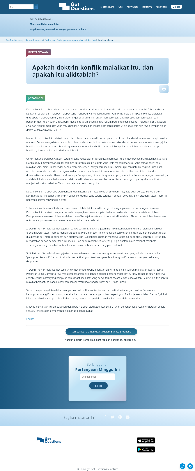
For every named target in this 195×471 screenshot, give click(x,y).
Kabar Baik (161, 6)
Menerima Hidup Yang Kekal (44, 24)
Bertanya (147, 6)
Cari (120, 6)
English (30, 319)
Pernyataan (132, 6)
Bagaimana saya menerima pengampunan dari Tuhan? (58, 29)
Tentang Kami (107, 6)
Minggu (176, 6)
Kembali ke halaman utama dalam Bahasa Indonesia (101, 331)
